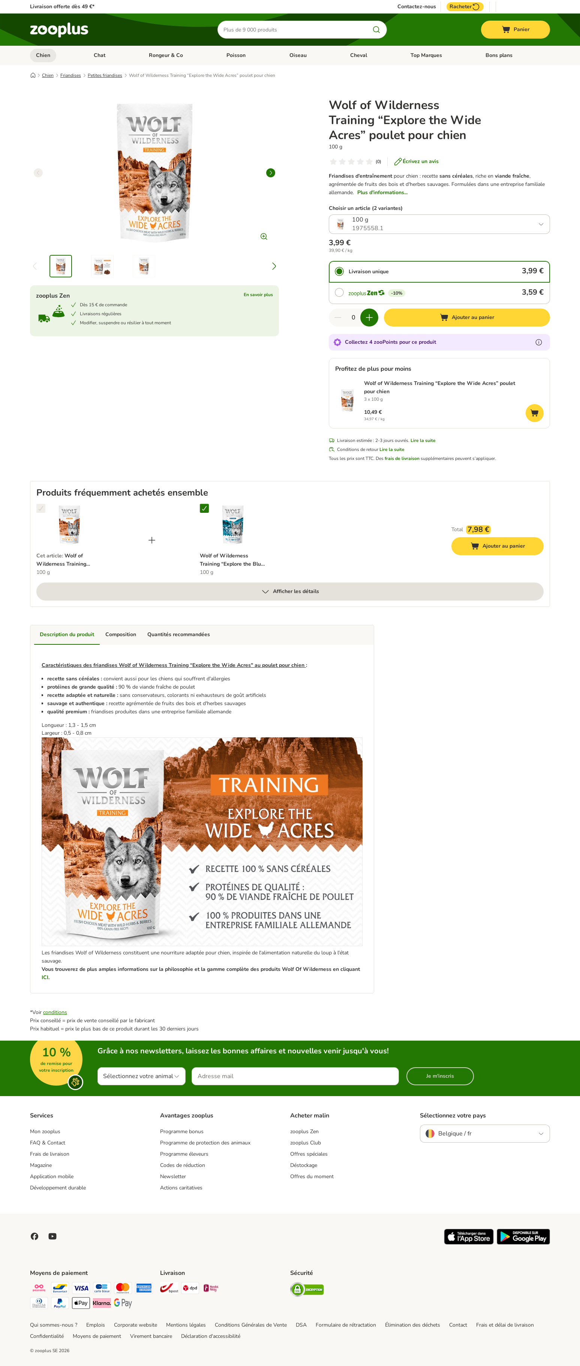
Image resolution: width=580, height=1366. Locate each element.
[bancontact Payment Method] (60, 1289)
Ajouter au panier (505, 547)
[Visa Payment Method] (81, 1289)
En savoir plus (258, 295)
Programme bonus (182, 1131)
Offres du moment (312, 1176)
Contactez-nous (416, 6)
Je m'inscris (440, 1076)
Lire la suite (423, 440)
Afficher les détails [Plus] (290, 591)
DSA (301, 1325)
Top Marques (426, 55)
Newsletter (173, 1176)
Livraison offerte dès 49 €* (62, 6)
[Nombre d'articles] (354, 318)
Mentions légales (186, 1325)
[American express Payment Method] (144, 1289)
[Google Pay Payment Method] (123, 1304)
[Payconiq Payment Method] (39, 1289)
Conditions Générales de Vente (251, 1325)
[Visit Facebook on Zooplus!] (34, 1236)
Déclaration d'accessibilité (210, 1336)
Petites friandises (105, 75)
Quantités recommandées (178, 634)
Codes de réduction (182, 1165)
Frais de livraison (49, 1154)
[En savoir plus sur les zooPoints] (539, 342)
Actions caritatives (181, 1187)
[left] (38, 172)
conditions (55, 1012)
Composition (120, 634)
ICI (45, 977)
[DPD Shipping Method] (190, 1289)
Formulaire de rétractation (346, 1325)
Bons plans (499, 55)
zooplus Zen (304, 1131)
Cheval (358, 55)
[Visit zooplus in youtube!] (52, 1236)
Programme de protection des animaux (205, 1142)
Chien (43, 55)
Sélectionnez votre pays (453, 1115)
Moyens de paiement (97, 1336)
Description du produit (67, 634)
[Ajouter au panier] (467, 318)
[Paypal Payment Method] (60, 1304)
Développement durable (58, 1187)
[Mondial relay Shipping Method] (211, 1289)
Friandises (70, 75)
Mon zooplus (45, 1131)
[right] (270, 172)
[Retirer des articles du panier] (338, 318)
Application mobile (51, 1176)
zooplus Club (305, 1142)
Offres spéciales (309, 1154)
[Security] (307, 1291)
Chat (99, 55)
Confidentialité (47, 1336)
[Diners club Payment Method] (39, 1304)
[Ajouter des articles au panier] (369, 318)
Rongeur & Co (166, 55)
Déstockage (303, 1165)
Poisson (236, 55)
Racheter (465, 6)
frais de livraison (402, 458)
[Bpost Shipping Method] (169, 1289)
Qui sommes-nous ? (53, 1325)
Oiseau (298, 55)
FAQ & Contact (47, 1142)
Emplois (95, 1325)
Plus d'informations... (382, 192)
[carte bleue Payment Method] (102, 1289)
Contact (458, 1325)
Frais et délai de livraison (505, 1325)
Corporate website (135, 1325)
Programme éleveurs (184, 1154)
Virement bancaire (151, 1336)
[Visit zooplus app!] (469, 1242)
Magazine (41, 1165)
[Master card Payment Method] (123, 1289)
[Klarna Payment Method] (102, 1304)
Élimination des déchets (412, 1325)
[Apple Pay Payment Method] (81, 1304)
